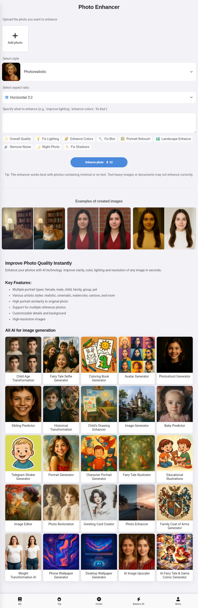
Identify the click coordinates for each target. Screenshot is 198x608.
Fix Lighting (47, 139)
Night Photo (48, 147)
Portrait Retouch (135, 139)
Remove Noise (17, 147)
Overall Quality (17, 139)
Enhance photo (99, 162)
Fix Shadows (77, 147)
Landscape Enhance (173, 139)
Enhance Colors (78, 139)
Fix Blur (107, 139)
